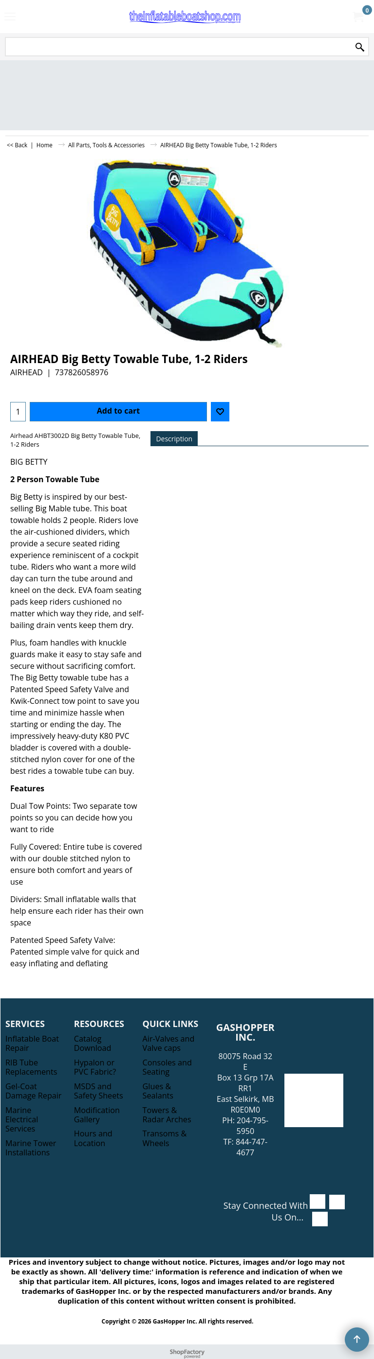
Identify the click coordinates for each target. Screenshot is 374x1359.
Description (174, 438)
